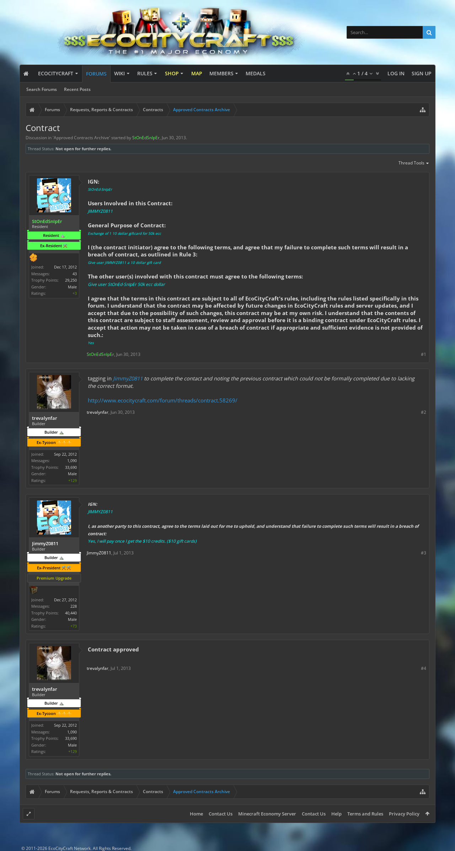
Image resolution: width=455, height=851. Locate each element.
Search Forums (41, 89)
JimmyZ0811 (128, 378)
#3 (423, 552)
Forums (96, 73)
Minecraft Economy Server (267, 814)
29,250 (71, 280)
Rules (144, 73)
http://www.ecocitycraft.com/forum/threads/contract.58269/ (162, 400)
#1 (423, 354)
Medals (256, 73)
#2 (423, 412)
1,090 (72, 460)
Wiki (119, 73)
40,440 (71, 613)
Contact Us (220, 814)
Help (336, 814)
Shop (172, 73)
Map (196, 73)
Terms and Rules (365, 814)
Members (221, 73)
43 (75, 273)
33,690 (71, 467)
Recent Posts (77, 89)
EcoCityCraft (55, 73)
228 (73, 606)
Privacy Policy (404, 814)
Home (196, 814)
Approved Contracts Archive (81, 138)
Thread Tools (413, 163)
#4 (423, 668)
